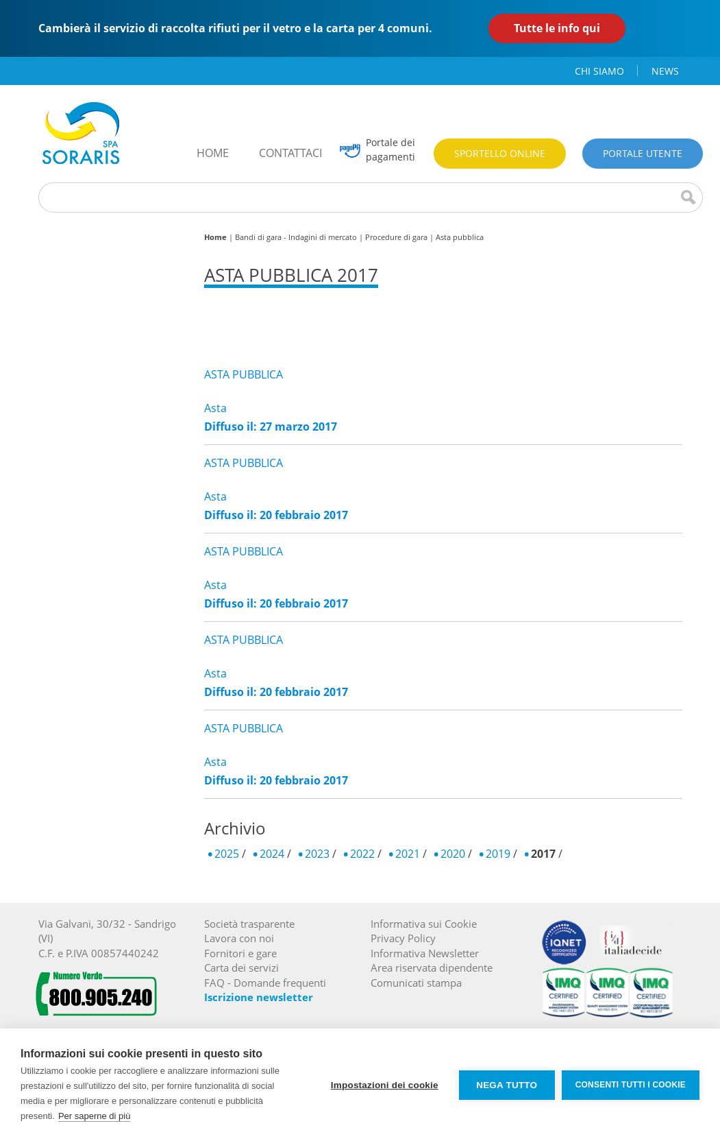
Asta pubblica (460, 237)
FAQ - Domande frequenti (265, 982)
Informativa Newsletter (425, 953)
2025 (226, 853)
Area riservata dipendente (432, 967)
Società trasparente (249, 923)
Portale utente (642, 153)
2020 (452, 853)
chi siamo (599, 70)
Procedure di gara (396, 237)
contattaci (290, 152)
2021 (407, 853)
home (213, 152)
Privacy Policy (403, 938)
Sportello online (499, 153)
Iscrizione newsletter (258, 997)
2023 (317, 853)
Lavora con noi (239, 938)
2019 (498, 853)
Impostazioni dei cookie (384, 1085)
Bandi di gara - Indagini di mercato (296, 237)
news (665, 70)
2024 (272, 853)
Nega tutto (506, 1085)
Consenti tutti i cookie (630, 1085)
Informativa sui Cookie (424, 923)
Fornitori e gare (240, 953)
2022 (362, 853)
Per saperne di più (94, 1116)
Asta (215, 408)
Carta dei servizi (241, 967)
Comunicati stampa (416, 982)
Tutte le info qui (557, 28)
